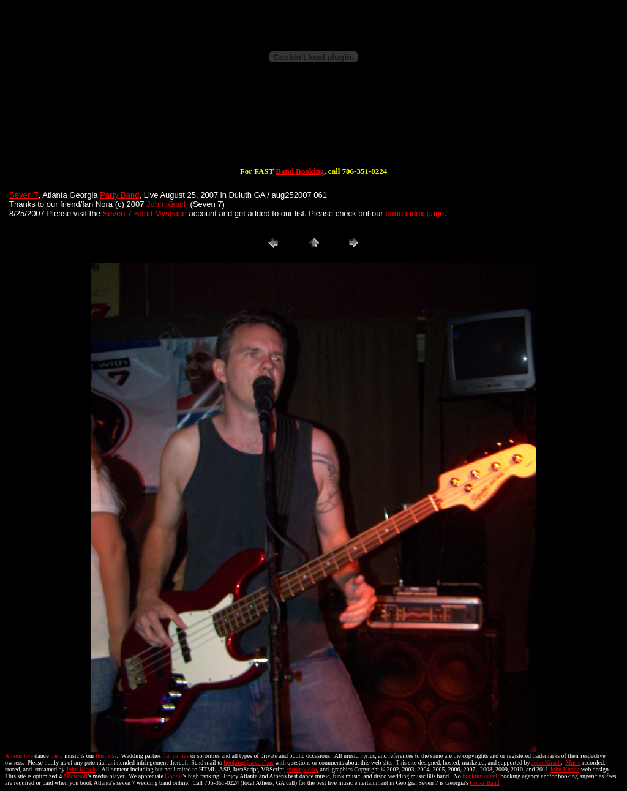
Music (573, 762)
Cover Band (484, 782)
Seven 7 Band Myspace (145, 213)
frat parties (175, 755)
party (56, 755)
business (106, 755)
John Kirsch (167, 204)
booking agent (479, 776)
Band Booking (300, 171)
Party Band (119, 195)
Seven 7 (24, 195)
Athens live (19, 755)
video (310, 769)
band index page (414, 213)
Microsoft (76, 776)
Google (173, 776)
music (294, 769)
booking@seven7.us (248, 762)
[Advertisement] (313, 127)
